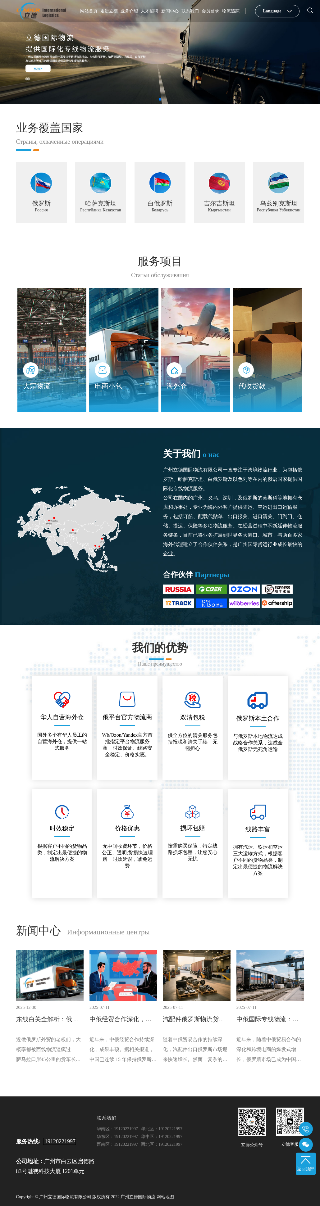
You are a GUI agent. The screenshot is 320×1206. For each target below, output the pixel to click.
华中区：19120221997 (161, 1136)
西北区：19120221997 (161, 1144)
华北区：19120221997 (161, 1129)
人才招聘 (149, 11)
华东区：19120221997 (117, 1136)
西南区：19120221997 (117, 1144)
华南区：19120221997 (117, 1129)
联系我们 (190, 11)
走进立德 (109, 11)
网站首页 (89, 11)
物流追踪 (231, 11)
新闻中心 (170, 11)
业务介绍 (129, 11)
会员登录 (210, 11)
